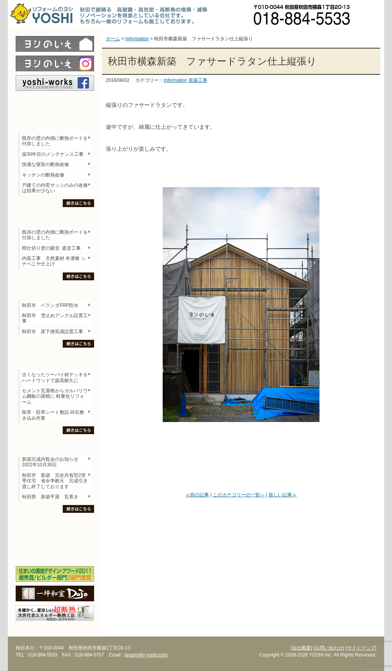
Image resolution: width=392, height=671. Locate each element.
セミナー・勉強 (55, 539)
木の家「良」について (55, 525)
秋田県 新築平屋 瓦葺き (50, 497)
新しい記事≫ (283, 495)
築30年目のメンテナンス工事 (52, 154)
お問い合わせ (370, 13)
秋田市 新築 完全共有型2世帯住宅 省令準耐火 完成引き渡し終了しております (55, 481)
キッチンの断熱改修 (45, 175)
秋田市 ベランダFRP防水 (50, 305)
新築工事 (198, 80)
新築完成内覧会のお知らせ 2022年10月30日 (50, 461)
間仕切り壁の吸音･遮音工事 (51, 248)
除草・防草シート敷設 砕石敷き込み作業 (53, 414)
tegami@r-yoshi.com (146, 655)
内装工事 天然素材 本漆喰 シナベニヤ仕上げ (54, 261)
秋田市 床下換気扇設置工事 (52, 331)
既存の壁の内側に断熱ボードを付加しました (55, 140)
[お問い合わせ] (328, 648)
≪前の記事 (197, 495)
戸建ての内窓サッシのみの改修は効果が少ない (55, 187)
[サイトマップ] (360, 648)
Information (175, 80)
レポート (55, 104)
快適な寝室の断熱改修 (45, 164)
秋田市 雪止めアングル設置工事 (55, 318)
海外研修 (55, 552)
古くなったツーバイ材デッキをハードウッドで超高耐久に (55, 377)
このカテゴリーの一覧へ (239, 495)
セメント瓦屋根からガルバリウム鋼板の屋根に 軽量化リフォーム (55, 396)
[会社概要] (301, 648)
